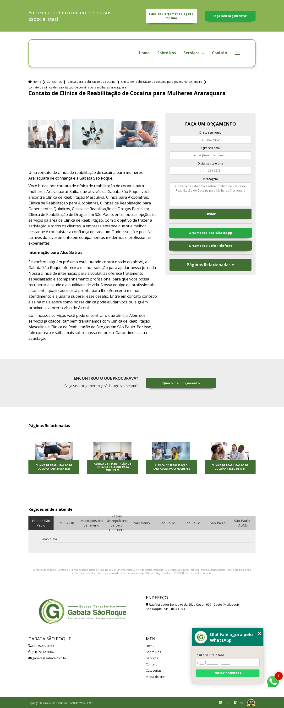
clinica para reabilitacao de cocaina (91, 82)
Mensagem (210, 179)
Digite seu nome (210, 133)
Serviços (192, 53)
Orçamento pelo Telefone (210, 245)
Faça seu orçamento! (230, 16)
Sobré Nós (166, 53)
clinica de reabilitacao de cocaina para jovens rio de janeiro (161, 82)
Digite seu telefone (210, 163)
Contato (219, 53)
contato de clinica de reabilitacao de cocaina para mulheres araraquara (77, 87)
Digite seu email (210, 148)
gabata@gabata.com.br (47, 658)
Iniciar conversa (227, 673)
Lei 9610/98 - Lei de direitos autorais (190, 573)
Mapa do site (155, 677)
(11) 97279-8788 (41, 645)
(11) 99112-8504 (41, 652)
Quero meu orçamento (181, 383)
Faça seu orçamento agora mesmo (171, 15)
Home (144, 53)
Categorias (54, 82)
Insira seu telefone (210, 655)
